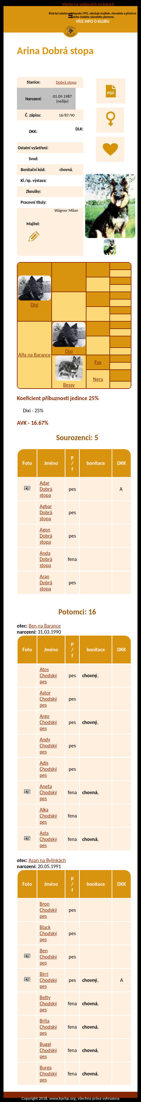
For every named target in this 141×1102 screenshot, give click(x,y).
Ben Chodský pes (48, 957)
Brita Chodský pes (48, 1027)
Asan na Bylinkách (47, 860)
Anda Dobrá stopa (46, 559)
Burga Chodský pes (48, 1074)
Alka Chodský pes (48, 816)
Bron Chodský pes (48, 910)
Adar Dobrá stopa (46, 489)
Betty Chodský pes (48, 1003)
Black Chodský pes (48, 933)
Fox (97, 362)
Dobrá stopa (66, 82)
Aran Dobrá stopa (46, 582)
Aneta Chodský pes (48, 792)
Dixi (34, 305)
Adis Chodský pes (48, 769)
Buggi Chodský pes (48, 1050)
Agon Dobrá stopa (46, 536)
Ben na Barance (45, 626)
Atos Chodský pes (48, 675)
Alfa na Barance (35, 355)
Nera (98, 379)
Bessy (69, 385)
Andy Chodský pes (48, 745)
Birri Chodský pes (48, 980)
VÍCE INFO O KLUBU (92, 21)
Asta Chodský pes (48, 839)
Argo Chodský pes (48, 722)
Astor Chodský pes (48, 699)
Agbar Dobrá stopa (46, 512)
